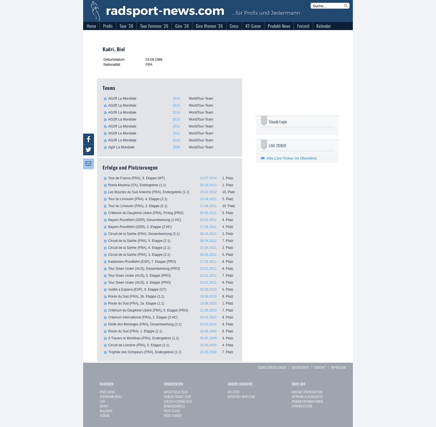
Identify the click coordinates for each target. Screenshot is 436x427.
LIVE (102, 401)
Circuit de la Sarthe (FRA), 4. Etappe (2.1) (172, 248)
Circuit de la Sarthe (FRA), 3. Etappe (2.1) (172, 255)
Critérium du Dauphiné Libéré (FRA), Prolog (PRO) (172, 213)
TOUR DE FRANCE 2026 (177, 396)
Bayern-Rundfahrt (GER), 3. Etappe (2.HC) (172, 227)
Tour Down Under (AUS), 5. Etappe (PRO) (172, 276)
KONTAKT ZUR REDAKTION (307, 391)
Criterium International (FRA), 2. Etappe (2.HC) (172, 317)
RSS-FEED (233, 391)
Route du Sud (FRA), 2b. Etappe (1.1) (172, 296)
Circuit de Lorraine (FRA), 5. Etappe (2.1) (172, 345)
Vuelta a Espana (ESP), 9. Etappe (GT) (172, 289)
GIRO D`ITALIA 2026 (176, 391)
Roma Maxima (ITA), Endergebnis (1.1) (172, 185)
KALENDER (106, 410)
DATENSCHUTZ (300, 367)
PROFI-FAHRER (173, 415)
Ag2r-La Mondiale (172, 147)
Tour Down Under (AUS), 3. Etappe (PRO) (172, 282)
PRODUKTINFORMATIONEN (307, 401)
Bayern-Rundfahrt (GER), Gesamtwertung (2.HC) (172, 220)
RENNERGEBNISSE (174, 406)
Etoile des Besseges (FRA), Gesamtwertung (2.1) (172, 324)
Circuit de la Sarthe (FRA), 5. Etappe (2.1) (172, 241)
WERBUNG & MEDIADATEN (307, 396)
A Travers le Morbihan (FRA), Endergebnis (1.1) (172, 338)
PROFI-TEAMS (172, 410)
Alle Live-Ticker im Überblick (291, 158)
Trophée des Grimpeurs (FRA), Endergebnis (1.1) (172, 352)
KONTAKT (320, 367)
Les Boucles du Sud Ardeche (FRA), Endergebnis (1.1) (172, 192)
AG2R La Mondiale (172, 98)
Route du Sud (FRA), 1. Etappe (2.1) (172, 331)
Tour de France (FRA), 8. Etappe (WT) (172, 178)
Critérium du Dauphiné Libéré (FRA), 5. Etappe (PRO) (172, 310)
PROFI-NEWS (107, 391)
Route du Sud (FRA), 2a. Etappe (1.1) (172, 303)
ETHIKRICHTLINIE (302, 406)
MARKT (104, 406)
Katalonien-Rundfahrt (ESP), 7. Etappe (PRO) (172, 262)
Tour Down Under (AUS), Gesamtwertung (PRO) (172, 269)
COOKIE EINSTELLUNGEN (272, 367)
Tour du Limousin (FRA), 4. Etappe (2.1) (172, 199)
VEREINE (105, 415)
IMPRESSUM (338, 367)
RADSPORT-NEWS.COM (241, 396)
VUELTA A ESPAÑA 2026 (178, 401)
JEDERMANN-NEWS (111, 396)
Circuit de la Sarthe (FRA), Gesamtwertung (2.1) (172, 234)
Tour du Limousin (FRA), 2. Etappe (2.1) (172, 206)
